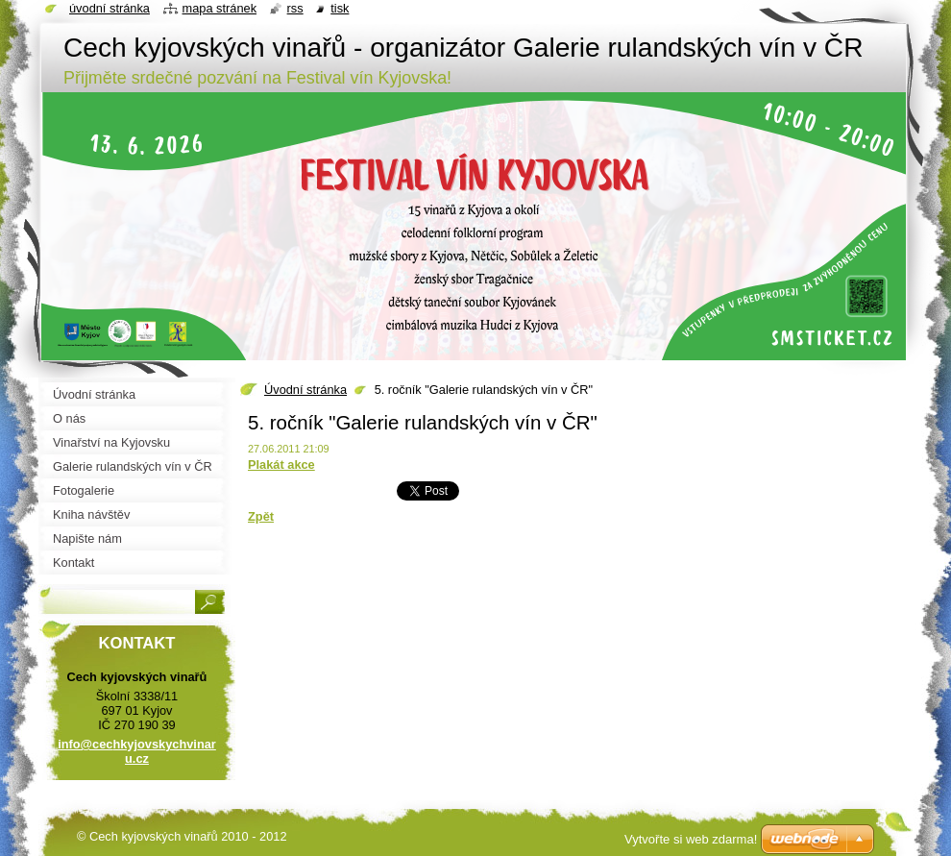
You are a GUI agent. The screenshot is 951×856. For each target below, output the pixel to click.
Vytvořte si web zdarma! (690, 839)
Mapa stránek (220, 8)
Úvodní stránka (305, 389)
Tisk (339, 8)
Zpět (261, 516)
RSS (295, 8)
